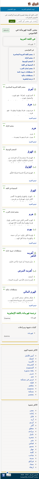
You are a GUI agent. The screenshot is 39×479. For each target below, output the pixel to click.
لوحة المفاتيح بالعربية (27, 9)
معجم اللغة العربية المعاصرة (22, 54)
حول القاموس (11, 9)
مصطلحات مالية (26, 75)
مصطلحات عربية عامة (24, 72)
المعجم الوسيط (27, 61)
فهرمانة (30, 333)
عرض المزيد (32, 118)
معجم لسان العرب (26, 68)
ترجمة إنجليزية (27, 79)
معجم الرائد (28, 58)
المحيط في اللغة (26, 65)
